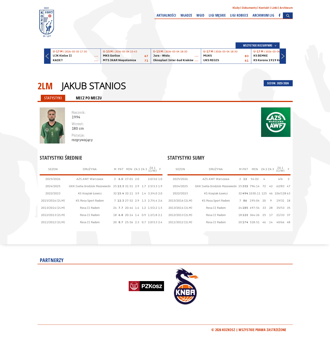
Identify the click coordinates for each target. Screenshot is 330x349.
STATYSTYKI (53, 97)
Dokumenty (249, 8)
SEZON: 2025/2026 (278, 83)
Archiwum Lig (263, 15)
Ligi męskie (217, 15)
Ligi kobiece (239, 15)
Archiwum (286, 8)
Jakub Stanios (94, 86)
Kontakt (264, 8)
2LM (45, 85)
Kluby (236, 8)
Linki (274, 8)
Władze (186, 15)
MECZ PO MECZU (89, 97)
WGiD (200, 15)
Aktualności (166, 15)
